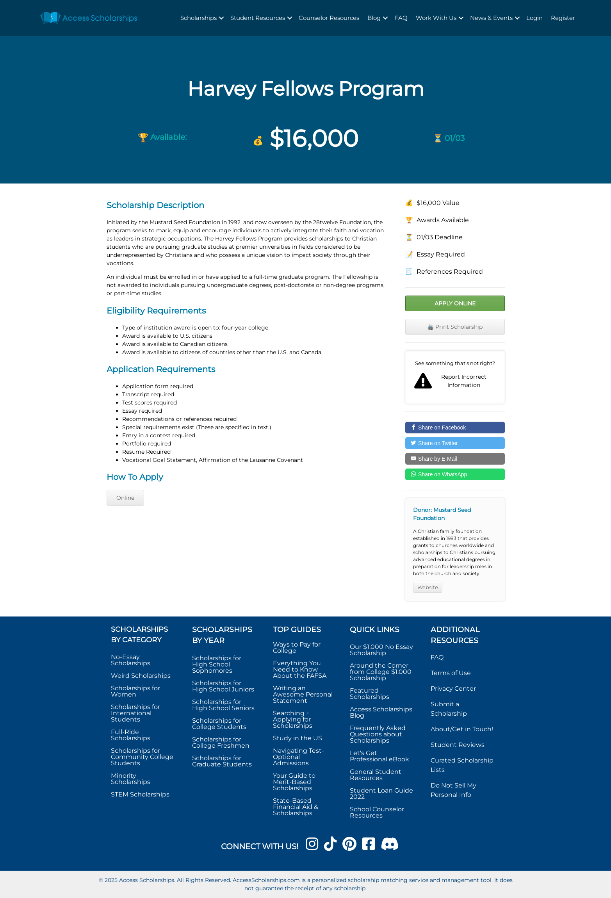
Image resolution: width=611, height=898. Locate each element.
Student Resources (257, 17)
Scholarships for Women (135, 691)
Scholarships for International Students (135, 713)
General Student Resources (375, 775)
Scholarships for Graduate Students (222, 761)
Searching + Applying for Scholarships (292, 719)
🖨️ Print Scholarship (455, 326)
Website (427, 587)
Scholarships (198, 17)
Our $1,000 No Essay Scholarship (381, 650)
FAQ (401, 17)
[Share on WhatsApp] (455, 474)
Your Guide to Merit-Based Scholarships (294, 782)
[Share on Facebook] (455, 427)
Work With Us (436, 17)
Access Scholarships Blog (381, 712)
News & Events (491, 17)
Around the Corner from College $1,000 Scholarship (380, 672)
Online (125, 497)
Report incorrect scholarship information (455, 377)
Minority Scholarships (130, 779)
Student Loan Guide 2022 (381, 793)
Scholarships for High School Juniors (223, 686)
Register (563, 17)
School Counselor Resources (377, 812)
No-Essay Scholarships (130, 660)
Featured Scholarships (370, 693)
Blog (374, 17)
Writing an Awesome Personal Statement (303, 694)
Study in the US (297, 738)
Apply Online (455, 303)
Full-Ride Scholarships (130, 735)
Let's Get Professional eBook (379, 756)
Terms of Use (451, 673)
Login (534, 17)
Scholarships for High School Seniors (223, 705)
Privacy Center (453, 688)
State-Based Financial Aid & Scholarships (295, 807)
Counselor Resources (329, 17)
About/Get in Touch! (462, 729)
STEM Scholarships (140, 794)
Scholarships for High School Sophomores (216, 664)
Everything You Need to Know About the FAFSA (299, 669)
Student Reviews (458, 744)
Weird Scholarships (141, 675)
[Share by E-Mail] (455, 459)
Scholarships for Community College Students (142, 757)
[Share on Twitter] (455, 443)
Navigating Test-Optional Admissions (298, 757)
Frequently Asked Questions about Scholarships (378, 734)
